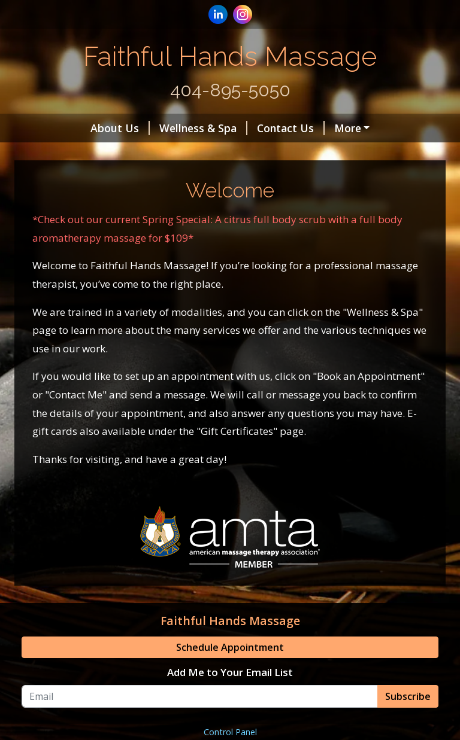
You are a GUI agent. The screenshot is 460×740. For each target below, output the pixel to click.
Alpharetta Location (138, 153)
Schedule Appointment (230, 698)
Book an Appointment (336, 128)
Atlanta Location (252, 153)
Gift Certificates (165, 179)
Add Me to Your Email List (230, 723)
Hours (331, 153)
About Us (60, 128)
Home (51, 153)
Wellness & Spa (144, 128)
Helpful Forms (73, 179)
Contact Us (231, 128)
